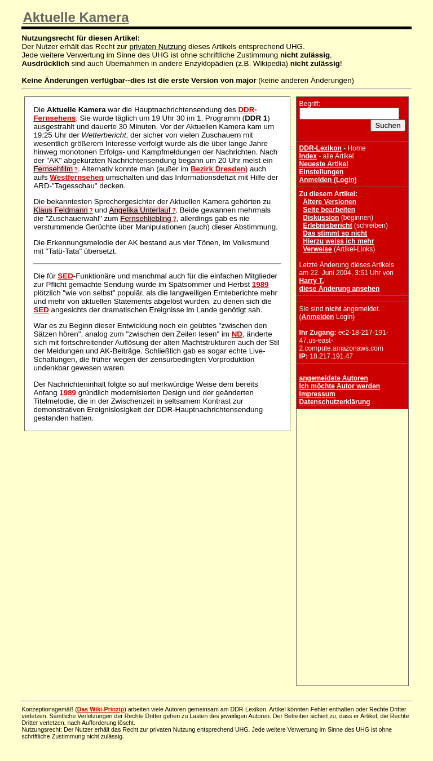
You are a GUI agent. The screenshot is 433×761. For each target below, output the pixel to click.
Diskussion (321, 218)
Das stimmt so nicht (335, 233)
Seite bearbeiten (329, 210)
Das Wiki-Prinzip (100, 709)
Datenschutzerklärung (334, 402)
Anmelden (318, 317)
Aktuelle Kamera (76, 17)
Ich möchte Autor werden (340, 386)
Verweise (317, 249)
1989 (260, 284)
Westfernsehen (76, 177)
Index (308, 156)
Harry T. (311, 281)
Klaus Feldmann (60, 210)
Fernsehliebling (145, 218)
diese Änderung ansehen (339, 289)
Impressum (317, 394)
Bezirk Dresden (218, 169)
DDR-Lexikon (320, 148)
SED (65, 276)
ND (237, 334)
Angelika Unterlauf (140, 210)
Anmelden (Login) (328, 180)
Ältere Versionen (329, 202)
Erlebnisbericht (327, 225)
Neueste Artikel (323, 164)
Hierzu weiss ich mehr (338, 241)
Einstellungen (321, 172)
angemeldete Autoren (333, 378)
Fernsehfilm (53, 169)
